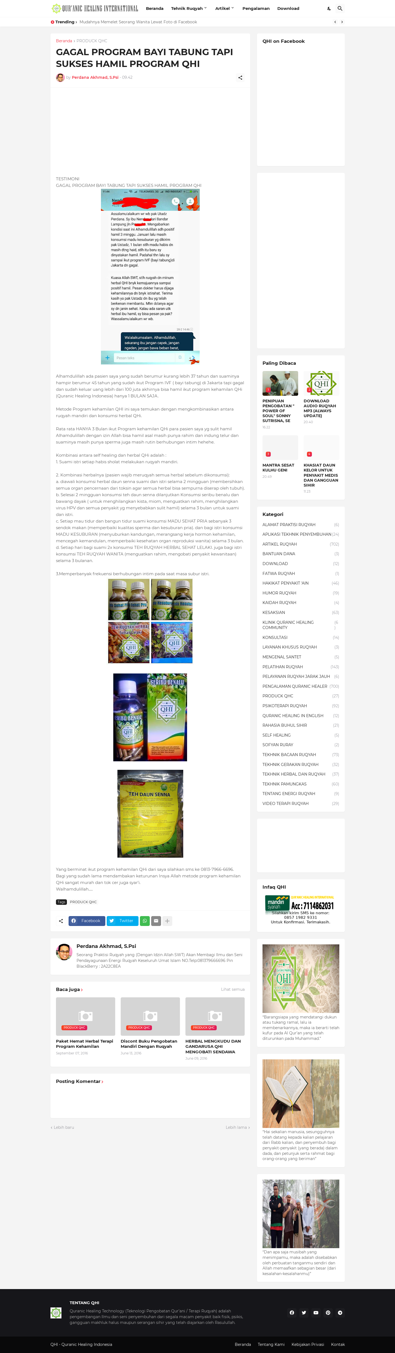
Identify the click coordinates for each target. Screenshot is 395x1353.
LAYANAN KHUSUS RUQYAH (301, 647)
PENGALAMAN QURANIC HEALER (301, 686)
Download (288, 8)
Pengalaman (256, 8)
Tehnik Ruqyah (187, 8)
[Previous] (335, 22)
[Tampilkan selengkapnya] (167, 921)
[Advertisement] (150, 131)
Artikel (222, 8)
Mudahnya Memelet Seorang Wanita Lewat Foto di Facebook (138, 21)
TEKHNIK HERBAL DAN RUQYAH (301, 774)
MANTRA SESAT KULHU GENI (278, 468)
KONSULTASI (301, 638)
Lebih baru (64, 1127)
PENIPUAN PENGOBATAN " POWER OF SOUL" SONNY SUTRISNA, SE (278, 410)
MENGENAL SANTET (301, 657)
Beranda (154, 8)
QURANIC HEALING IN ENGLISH (301, 716)
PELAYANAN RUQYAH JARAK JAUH (301, 677)
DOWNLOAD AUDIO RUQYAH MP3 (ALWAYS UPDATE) (320, 408)
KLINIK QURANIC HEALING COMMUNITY (301, 625)
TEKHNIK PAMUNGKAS (301, 784)
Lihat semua (233, 989)
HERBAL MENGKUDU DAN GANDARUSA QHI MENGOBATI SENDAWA (213, 1046)
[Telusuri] (340, 8)
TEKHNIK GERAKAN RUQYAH (301, 765)
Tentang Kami (271, 1344)
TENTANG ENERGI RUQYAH (301, 794)
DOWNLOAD (301, 564)
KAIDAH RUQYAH (301, 603)
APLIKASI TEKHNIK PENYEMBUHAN (301, 534)
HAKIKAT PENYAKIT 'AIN (301, 583)
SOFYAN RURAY (301, 745)
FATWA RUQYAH (301, 574)
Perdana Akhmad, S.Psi (106, 946)
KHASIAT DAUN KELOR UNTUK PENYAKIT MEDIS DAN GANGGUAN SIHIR (321, 475)
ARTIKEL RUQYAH (301, 544)
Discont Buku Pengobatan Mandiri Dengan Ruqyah (149, 1043)
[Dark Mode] (329, 8)
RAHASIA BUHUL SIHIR (301, 725)
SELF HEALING (301, 735)
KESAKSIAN (301, 613)
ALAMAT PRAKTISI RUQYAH (301, 525)
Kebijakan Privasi (308, 1344)
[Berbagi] (240, 77)
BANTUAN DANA (301, 554)
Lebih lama (236, 1127)
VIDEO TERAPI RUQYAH (301, 804)
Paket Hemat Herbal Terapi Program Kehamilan (84, 1043)
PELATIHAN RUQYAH (301, 667)
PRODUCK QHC (92, 41)
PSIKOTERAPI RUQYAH (301, 706)
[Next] (342, 22)
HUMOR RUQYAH (301, 593)
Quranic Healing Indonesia (86, 1344)
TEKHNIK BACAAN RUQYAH (301, 755)
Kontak (338, 1344)
